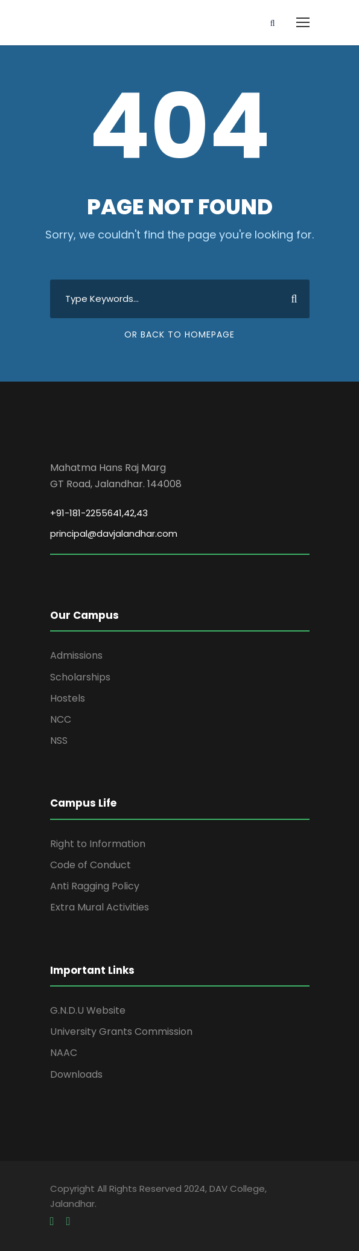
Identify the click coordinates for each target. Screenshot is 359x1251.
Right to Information (97, 844)
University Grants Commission (121, 1031)
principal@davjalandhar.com (113, 533)
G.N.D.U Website (87, 1010)
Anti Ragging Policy (94, 886)
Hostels (67, 698)
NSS (59, 740)
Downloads (76, 1074)
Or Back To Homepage (179, 334)
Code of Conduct (90, 865)
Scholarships (80, 677)
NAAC (63, 1053)
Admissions (76, 655)
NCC (60, 719)
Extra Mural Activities (99, 907)
